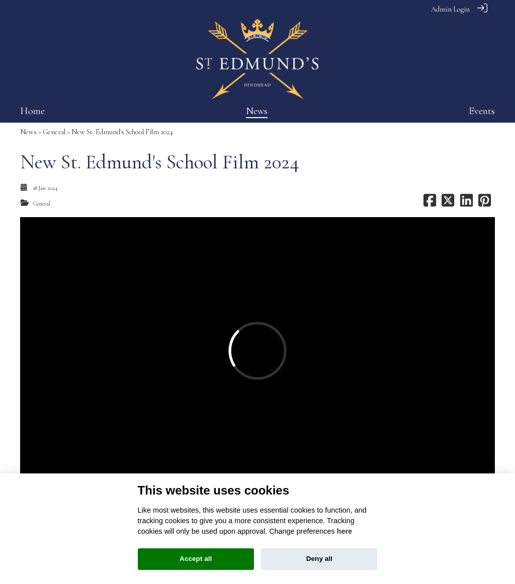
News (28, 132)
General (54, 132)
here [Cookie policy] (344, 531)
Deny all (319, 558)
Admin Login (450, 9)
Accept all (196, 558)
